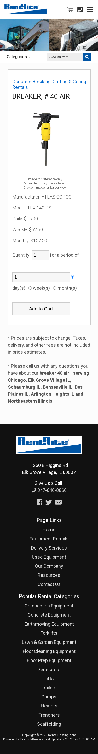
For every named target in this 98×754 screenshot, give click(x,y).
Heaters (49, 706)
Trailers (49, 687)
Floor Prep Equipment (49, 660)
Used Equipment (49, 557)
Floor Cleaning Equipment (49, 651)
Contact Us (49, 584)
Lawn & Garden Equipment (49, 642)
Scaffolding (49, 724)
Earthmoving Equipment (49, 624)
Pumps (49, 696)
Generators (49, 669)
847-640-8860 (49, 490)
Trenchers (49, 715)
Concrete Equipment (49, 615)
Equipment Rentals (49, 538)
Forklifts (49, 633)
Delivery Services (49, 548)
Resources (49, 575)
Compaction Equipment (49, 606)
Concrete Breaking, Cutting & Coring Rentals (49, 84)
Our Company (49, 566)
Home (49, 529)
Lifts (49, 678)
